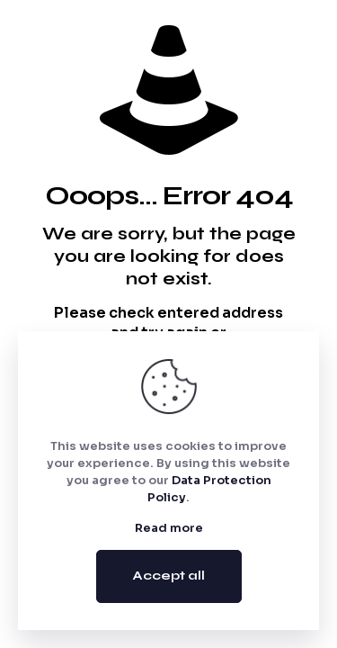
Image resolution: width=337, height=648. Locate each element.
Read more (169, 528)
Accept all (169, 575)
